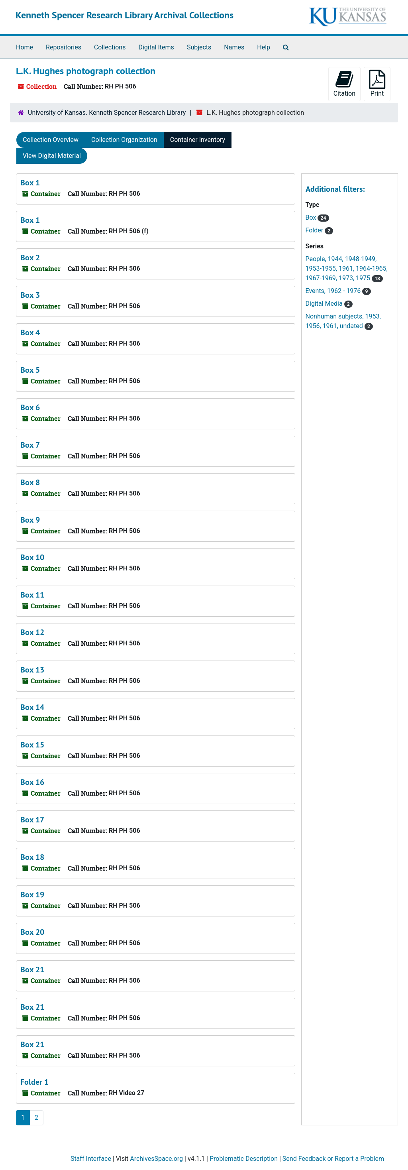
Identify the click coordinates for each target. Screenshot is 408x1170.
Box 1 (30, 182)
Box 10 (32, 557)
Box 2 (30, 257)
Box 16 (32, 782)
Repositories (63, 47)
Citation (344, 83)
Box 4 (30, 332)
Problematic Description (244, 1158)
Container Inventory (197, 140)
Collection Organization (124, 140)
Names (234, 47)
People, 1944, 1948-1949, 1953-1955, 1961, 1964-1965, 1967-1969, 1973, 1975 (347, 268)
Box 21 (32, 969)
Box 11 (32, 595)
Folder (315, 230)
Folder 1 (34, 1082)
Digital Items (156, 47)
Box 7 (30, 445)
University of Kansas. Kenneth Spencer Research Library (107, 112)
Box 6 (30, 407)
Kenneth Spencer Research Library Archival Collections (124, 15)
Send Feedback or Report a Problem (333, 1158)
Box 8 (30, 482)
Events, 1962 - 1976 (334, 291)
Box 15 (32, 744)
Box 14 (32, 707)
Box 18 (32, 857)
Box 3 (30, 295)
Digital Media (325, 303)
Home (24, 47)
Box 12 (32, 632)
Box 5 (30, 370)
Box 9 (30, 520)
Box (312, 217)
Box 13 (32, 670)
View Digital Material (52, 155)
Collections (110, 47)
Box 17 (32, 819)
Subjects (199, 47)
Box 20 (32, 932)
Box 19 (32, 894)
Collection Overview (50, 140)
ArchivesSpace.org (156, 1158)
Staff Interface (91, 1158)
